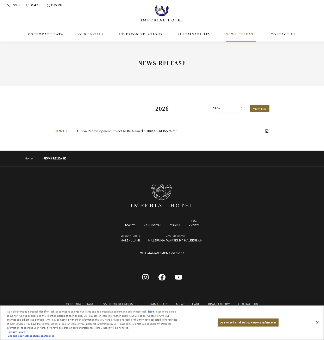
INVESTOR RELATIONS (118, 304)
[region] (162, 323)
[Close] (317, 322)
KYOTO (194, 225)
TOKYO (130, 225)
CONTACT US (248, 304)
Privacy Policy (16, 332)
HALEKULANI (130, 240)
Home (29, 158)
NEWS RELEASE (188, 304)
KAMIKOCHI (152, 225)
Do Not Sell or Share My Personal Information (248, 322)
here (151, 312)
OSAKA (175, 225)
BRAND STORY (219, 304)
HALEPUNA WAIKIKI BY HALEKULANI (176, 240)
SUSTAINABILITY (156, 304)
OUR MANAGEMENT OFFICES (162, 253)
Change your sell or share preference (31, 336)
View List (259, 109)
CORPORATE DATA (79, 304)
